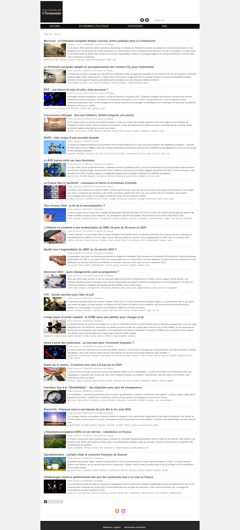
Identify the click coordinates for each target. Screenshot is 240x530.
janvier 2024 (116, 239)
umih (156, 130)
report (141, 82)
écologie (136, 198)
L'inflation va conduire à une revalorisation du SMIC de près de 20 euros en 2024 (96, 226)
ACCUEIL (55, 26)
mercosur (78, 59)
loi (124, 239)
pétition (104, 334)
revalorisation (147, 239)
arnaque (78, 309)
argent (46, 108)
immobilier (137, 217)
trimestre (180, 217)
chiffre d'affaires (98, 468)
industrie (104, 82)
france (112, 130)
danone (120, 468)
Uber (157, 153)
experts (128, 264)
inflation (137, 175)
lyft (108, 309)
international (128, 153)
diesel (93, 490)
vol (148, 309)
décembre (103, 286)
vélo (149, 286)
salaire (157, 239)
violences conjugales (161, 286)
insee (107, 239)
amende (71, 153)
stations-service (177, 354)
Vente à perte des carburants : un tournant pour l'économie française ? (90, 341)
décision (62, 59)
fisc (120, 379)
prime (129, 286)
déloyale (104, 130)
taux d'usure (169, 217)
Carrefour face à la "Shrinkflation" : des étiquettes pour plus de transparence (94, 385)
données (97, 153)
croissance (99, 175)
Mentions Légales (113, 525)
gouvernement (115, 354)
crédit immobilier (116, 217)
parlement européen (92, 59)
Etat (154, 198)
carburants (72, 354)
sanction (150, 153)
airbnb (70, 130)
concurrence (79, 130)
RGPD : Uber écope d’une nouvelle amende (72, 137)
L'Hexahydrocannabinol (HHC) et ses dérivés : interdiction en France (89, 429)
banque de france (88, 217)
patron (97, 334)
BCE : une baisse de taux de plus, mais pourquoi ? (77, 89)
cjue (56, 59)
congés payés (59, 334)
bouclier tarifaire (88, 423)
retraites (158, 490)
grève (117, 490)
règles (160, 217)
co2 (89, 82)
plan (165, 198)
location (131, 130)
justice (70, 59)
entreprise (101, 490)
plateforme (141, 130)
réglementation (130, 82)
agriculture (48, 59)
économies (146, 198)
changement (102, 217)
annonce (79, 198)
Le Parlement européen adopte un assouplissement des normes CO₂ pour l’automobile (100, 66)
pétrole (152, 354)
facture (123, 423)
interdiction (107, 445)
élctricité (108, 423)
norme (111, 82)
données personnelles (112, 153)
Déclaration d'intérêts (138, 525)
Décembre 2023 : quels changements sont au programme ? (82, 270)
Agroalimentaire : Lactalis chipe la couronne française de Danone (86, 452)
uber (144, 309)
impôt (132, 379)
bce (66, 108)
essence (110, 490)
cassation (48, 334)
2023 (70, 286)
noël (124, 286)
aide (75, 286)
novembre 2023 (133, 239)
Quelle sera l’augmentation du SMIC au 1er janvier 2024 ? (81, 248)
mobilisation (131, 490)
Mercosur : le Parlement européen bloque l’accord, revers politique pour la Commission (101, 40)
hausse (93, 239)
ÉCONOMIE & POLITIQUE (94, 26)
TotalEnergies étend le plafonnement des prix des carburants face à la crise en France (100, 474)
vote (110, 59)
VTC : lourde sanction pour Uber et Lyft (69, 293)
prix (151, 398)
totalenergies (168, 490)
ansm (70, 445)
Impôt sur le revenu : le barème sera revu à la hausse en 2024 (84, 363)
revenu (157, 379)
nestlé (158, 468)
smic (163, 239)
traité (104, 59)
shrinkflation (159, 398)
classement (111, 468)
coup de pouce (109, 264)
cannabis (77, 445)
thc (142, 445)
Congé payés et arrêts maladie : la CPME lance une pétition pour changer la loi (95, 315)
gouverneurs (127, 175)
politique (92, 108)
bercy (93, 379)
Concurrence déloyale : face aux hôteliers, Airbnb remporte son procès (90, 114)
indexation (140, 379)
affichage (72, 398)
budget (110, 198)
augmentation (96, 264)
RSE (164, 26)
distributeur (103, 354)
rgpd (143, 153)
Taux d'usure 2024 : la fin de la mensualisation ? (75, 204)
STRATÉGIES (136, 26)
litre (124, 354)
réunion (145, 175)
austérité (88, 198)
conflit (88, 130)
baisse (53, 108)
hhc (99, 445)
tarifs (150, 423)
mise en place (141, 354)
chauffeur (80, 153)
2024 (70, 217)
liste (119, 286)
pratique (145, 398)
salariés (126, 334)
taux (99, 108)
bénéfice (86, 468)
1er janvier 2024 (75, 264)
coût (79, 490)
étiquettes (118, 398)
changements (92, 286)
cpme (69, 334)
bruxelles (82, 82)
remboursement (134, 309)
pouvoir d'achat (162, 354)
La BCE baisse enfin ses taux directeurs (70, 159)
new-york (115, 309)
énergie (116, 423)
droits (83, 334)
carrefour (92, 398)
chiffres (71, 239)
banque (60, 108)
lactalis (152, 468)
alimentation (82, 398)
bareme (86, 379)
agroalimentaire (74, 468)
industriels (128, 398)
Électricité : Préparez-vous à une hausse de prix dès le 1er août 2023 (88, 407)
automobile (72, 82)
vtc (161, 153)
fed (86, 108)
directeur (117, 175)
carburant (72, 490)
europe (81, 108)
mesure (131, 354)
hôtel (118, 130)
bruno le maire (99, 198)
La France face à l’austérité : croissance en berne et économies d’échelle (91, 182)
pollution (119, 82)
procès (150, 130)
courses (101, 398)
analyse (71, 198)
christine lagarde (86, 175)
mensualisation (150, 217)
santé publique (133, 445)
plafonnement (143, 490)
